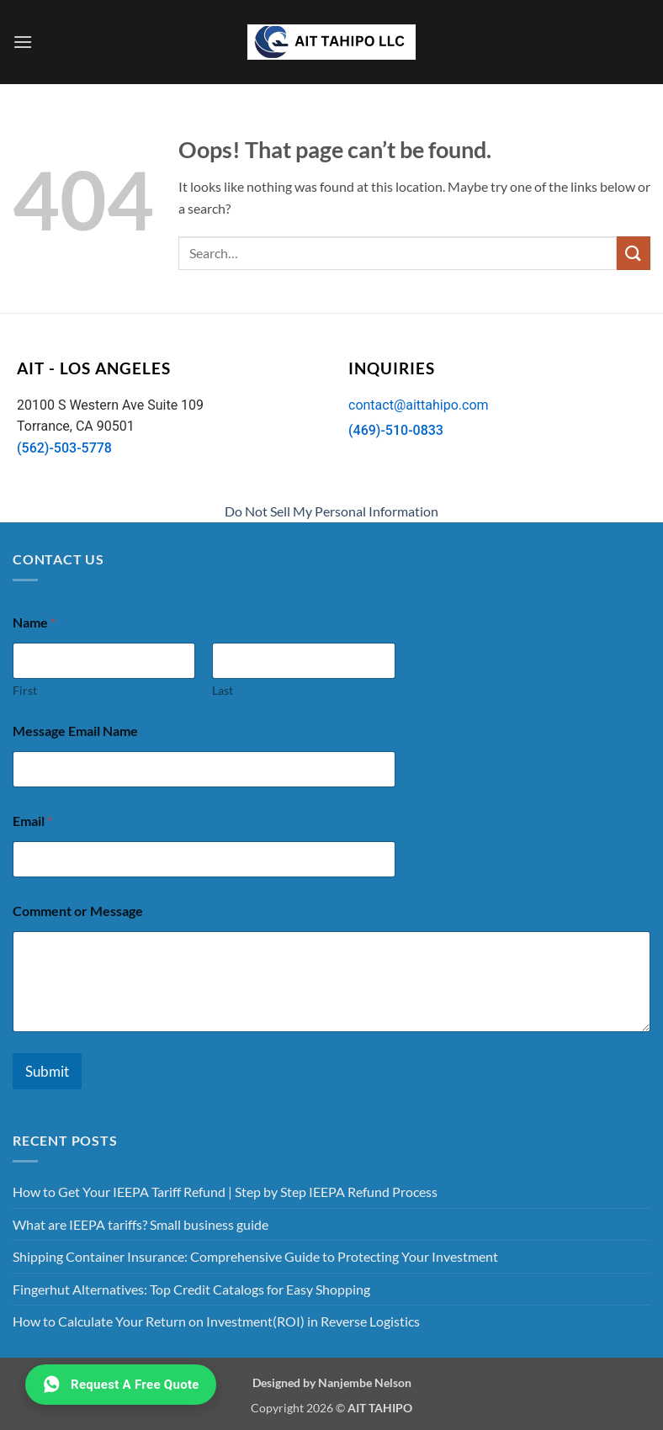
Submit (47, 1071)
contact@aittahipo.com (418, 405)
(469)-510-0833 (395, 430)
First (25, 690)
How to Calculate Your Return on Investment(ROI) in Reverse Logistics (216, 1321)
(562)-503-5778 (64, 448)
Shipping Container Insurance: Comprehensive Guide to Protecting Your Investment (255, 1256)
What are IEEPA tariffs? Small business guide (140, 1224)
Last (222, 690)
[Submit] (633, 252)
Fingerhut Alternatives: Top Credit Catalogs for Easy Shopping (191, 1289)
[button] (23, 41)
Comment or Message (78, 911)
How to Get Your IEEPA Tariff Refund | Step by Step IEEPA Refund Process (225, 1192)
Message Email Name (75, 731)
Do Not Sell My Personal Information (331, 511)
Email (32, 821)
